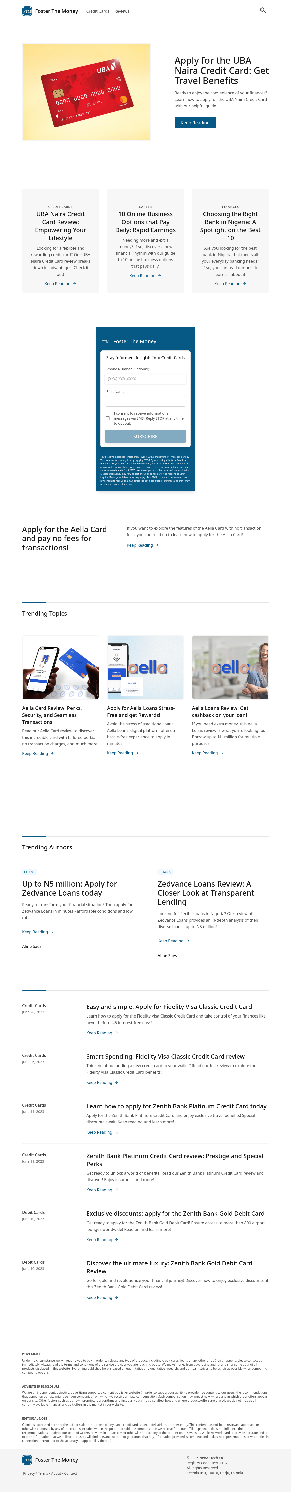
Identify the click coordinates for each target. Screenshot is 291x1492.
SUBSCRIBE (145, 436)
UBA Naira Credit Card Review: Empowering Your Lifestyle (60, 226)
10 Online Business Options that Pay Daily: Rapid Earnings (145, 222)
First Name (116, 391)
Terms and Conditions (174, 463)
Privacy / (30, 1473)
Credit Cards (97, 11)
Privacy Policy (150, 463)
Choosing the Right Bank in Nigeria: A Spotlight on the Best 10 (230, 226)
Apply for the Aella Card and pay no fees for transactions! (64, 538)
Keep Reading (195, 123)
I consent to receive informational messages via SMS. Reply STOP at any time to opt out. (149, 418)
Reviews (121, 11)
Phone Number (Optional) (128, 369)
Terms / (44, 1473)
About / (57, 1473)
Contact (70, 1473)
